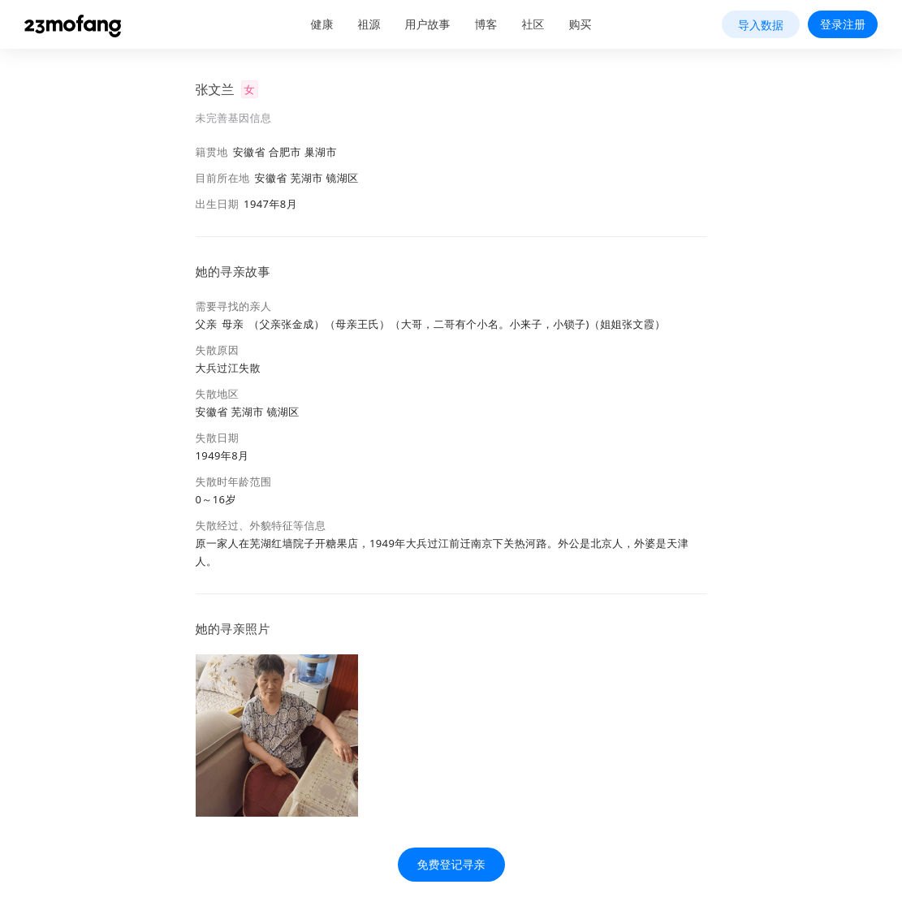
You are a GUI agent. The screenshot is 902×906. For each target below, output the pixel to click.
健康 (322, 24)
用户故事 (428, 24)
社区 (533, 24)
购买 (580, 24)
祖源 (369, 24)
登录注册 (842, 24)
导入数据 (760, 24)
